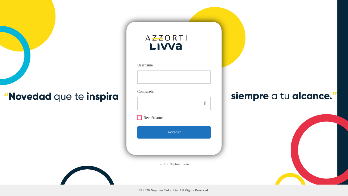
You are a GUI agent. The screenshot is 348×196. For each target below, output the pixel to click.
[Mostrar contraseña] (205, 103)
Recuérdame (153, 118)
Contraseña (145, 92)
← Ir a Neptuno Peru (174, 164)
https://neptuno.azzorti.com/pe (165, 41)
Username (145, 65)
